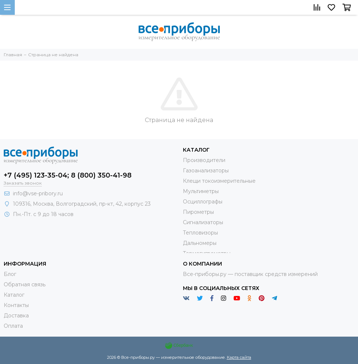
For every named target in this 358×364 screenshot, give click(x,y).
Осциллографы (202, 201)
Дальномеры (199, 243)
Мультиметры (201, 191)
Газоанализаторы (206, 170)
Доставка (16, 315)
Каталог (14, 294)
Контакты (16, 305)
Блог (10, 274)
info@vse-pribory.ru (38, 193)
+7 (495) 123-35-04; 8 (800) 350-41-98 (68, 175)
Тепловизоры (200, 232)
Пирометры (198, 212)
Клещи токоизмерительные (219, 181)
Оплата (13, 326)
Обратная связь (24, 284)
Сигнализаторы (203, 222)
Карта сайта (239, 357)
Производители (204, 160)
